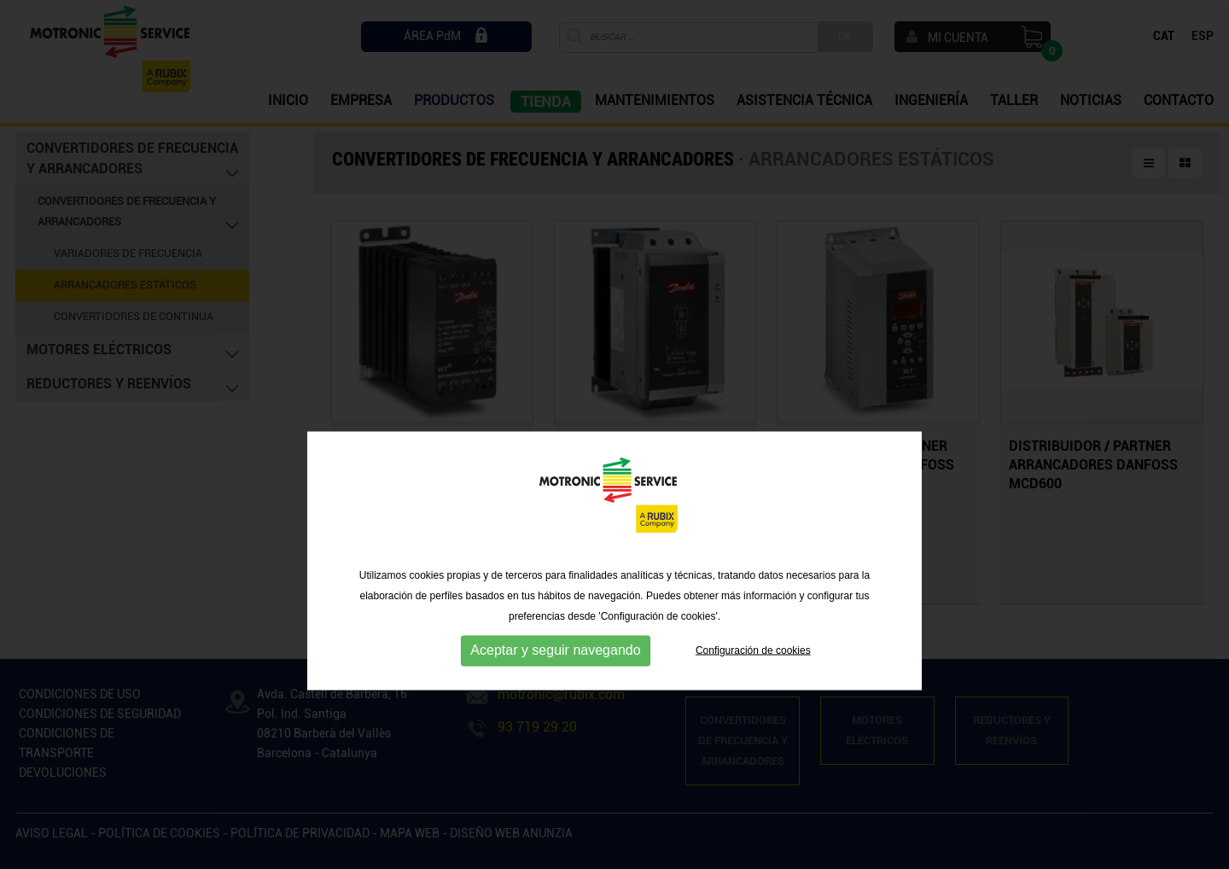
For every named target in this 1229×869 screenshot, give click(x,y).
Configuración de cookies (753, 697)
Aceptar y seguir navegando (555, 697)
